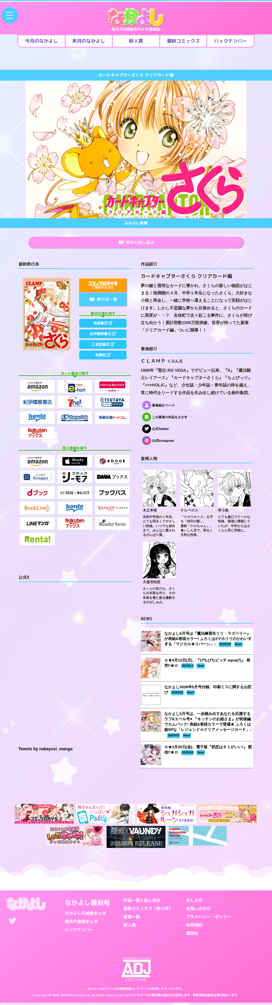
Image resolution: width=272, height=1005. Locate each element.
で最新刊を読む (102, 288)
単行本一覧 (103, 301)
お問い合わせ (198, 911)
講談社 (192, 935)
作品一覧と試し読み (141, 902)
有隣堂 (103, 368)
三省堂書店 (103, 354)
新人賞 (129, 927)
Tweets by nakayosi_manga (45, 751)
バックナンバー (79, 932)
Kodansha (76, 997)
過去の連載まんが (81, 923)
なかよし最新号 (87, 904)
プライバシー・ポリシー (208, 919)
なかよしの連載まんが (85, 915)
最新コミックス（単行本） (148, 911)
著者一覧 (131, 919)
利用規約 (194, 927)
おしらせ (194, 902)
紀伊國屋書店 (103, 340)
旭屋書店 (103, 326)
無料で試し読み (136, 243)
